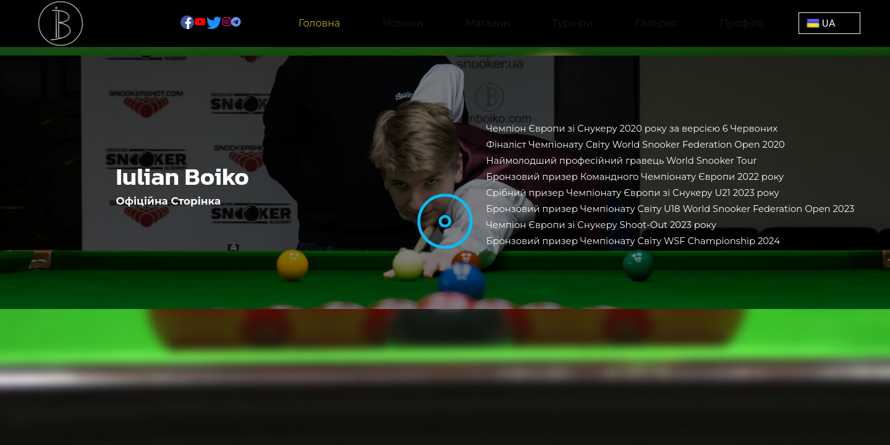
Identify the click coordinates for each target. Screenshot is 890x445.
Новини (403, 23)
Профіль (741, 23)
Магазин (487, 23)
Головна (320, 23)
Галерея (656, 23)
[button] (829, 23)
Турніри (573, 23)
